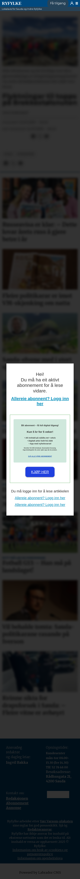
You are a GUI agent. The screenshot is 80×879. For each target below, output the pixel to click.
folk (8, 154)
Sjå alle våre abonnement (40, 456)
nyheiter (26, 154)
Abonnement (17, 803)
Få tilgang (58, 3)
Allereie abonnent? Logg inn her (40, 498)
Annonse (13, 808)
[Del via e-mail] (46, 136)
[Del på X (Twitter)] (40, 136)
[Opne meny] (77, 3)
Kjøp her (40, 472)
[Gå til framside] (23, 3)
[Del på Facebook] (33, 136)
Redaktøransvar (40, 829)
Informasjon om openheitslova (40, 858)
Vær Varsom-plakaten (56, 821)
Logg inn (71, 3)
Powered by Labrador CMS (40, 873)
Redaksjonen (17, 798)
